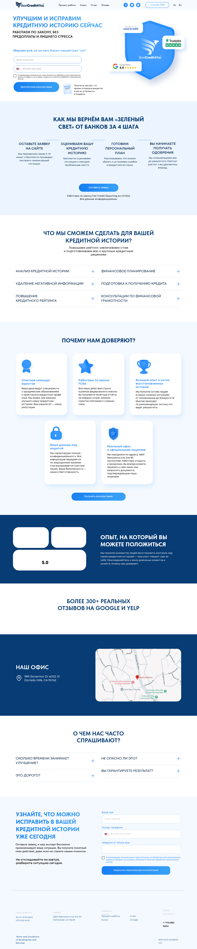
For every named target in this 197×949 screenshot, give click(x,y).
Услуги (83, 5)
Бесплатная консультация (36, 87)
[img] (138, 675)
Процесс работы (67, 5)
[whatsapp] (132, 5)
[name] (48, 59)
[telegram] (126, 5)
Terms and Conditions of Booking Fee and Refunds (27, 940)
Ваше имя (107, 812)
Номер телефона (112, 828)
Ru (180, 5)
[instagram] (138, 5)
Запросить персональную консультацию (136, 870)
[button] (98, 188)
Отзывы (105, 5)
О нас (94, 5)
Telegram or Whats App (116, 843)
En (174, 5)
